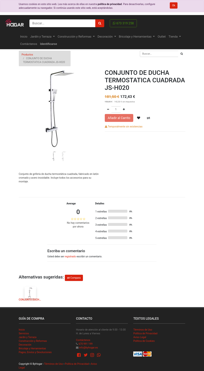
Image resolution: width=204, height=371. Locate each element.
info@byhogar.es (88, 347)
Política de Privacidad (145, 333)
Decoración (25, 344)
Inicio (22, 329)
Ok (173, 5)
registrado (70, 256)
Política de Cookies (144, 341)
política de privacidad (110, 4)
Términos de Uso (142, 329)
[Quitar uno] (108, 109)
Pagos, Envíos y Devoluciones (35, 352)
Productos (27, 54)
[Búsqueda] (181, 54)
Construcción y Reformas (33, 341)
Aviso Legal (139, 337)
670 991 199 (86, 343)
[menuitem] (24, 36)
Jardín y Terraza (28, 337)
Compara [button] (73, 277)
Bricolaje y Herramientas (32, 348)
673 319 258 (123, 23)
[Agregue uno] (124, 109)
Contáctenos (83, 340)
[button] (25, 105)
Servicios (24, 333)
